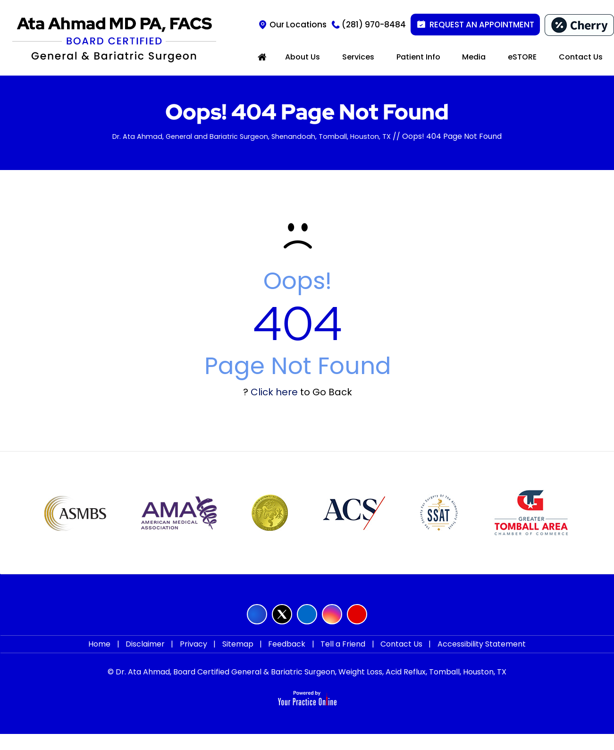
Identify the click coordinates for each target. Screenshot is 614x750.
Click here (274, 392)
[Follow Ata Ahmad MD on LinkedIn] (307, 614)
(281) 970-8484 (374, 24)
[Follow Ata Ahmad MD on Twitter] (282, 614)
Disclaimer (153, 652)
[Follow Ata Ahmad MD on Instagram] (332, 614)
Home (111, 652)
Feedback (285, 652)
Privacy (198, 652)
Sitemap (239, 652)
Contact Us (393, 652)
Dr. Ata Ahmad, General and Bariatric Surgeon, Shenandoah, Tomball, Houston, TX (251, 136)
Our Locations (298, 24)
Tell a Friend (338, 652)
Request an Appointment (481, 24)
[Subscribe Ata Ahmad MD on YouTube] (357, 614)
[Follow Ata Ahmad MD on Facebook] (257, 614)
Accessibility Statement (470, 652)
